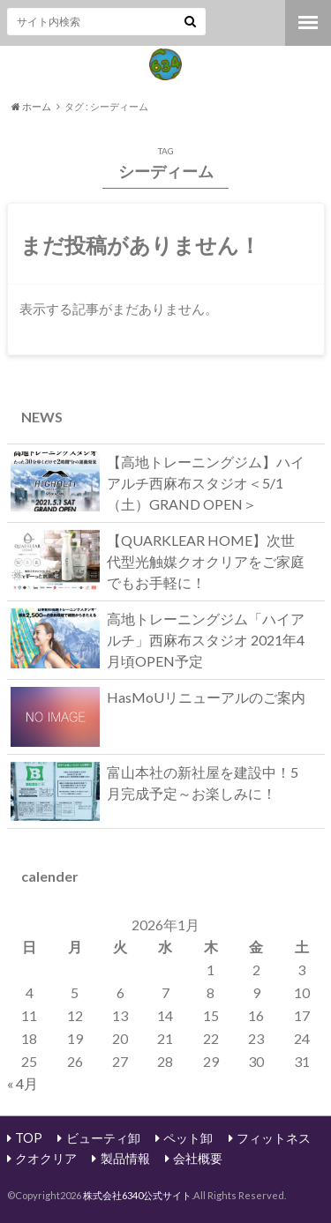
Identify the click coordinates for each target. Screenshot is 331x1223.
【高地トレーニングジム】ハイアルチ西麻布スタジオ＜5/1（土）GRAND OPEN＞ (158, 481)
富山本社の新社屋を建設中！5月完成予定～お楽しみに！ (154, 786)
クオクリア (46, 1158)
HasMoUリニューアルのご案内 (158, 701)
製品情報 (125, 1158)
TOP (28, 1137)
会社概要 (197, 1158)
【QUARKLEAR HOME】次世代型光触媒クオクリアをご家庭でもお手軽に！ (158, 560)
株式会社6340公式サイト (137, 1195)
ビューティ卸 (103, 1137)
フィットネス (274, 1137)
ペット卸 (188, 1137)
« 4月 (22, 1083)
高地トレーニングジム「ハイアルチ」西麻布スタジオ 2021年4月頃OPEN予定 (158, 638)
